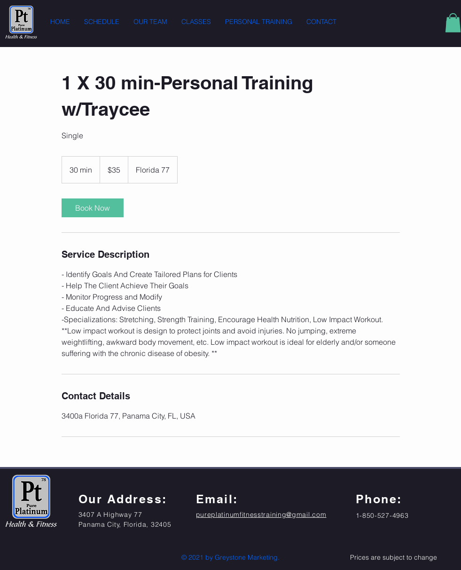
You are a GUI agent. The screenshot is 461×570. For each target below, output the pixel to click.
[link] (93, 207)
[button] (453, 22)
